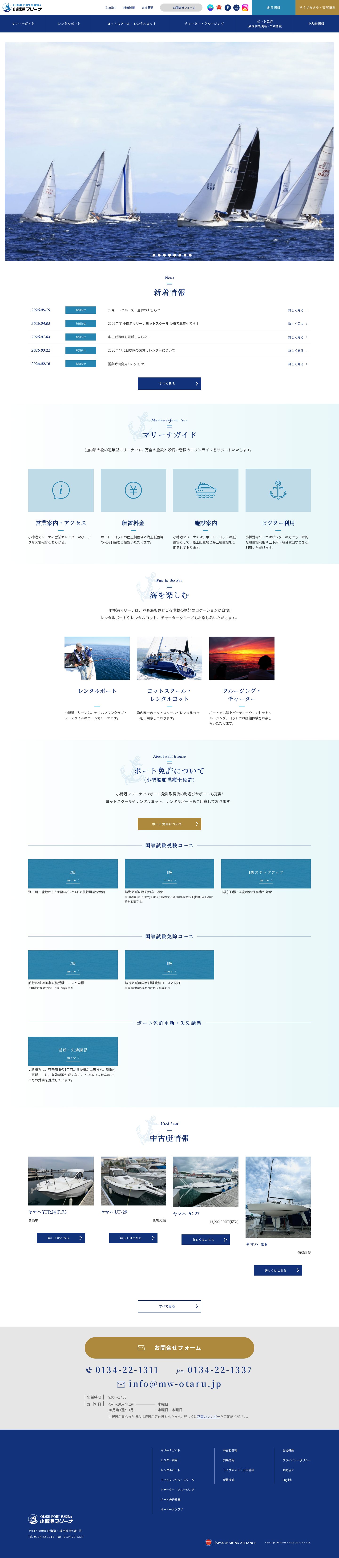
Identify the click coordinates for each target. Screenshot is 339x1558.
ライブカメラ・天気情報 (317, 7)
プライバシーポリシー (296, 1460)
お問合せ (288, 1470)
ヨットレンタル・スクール (177, 1480)
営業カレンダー (208, 1416)
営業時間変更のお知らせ (208, 363)
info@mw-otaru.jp (175, 1384)
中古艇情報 (230, 1450)
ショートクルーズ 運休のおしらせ (208, 310)
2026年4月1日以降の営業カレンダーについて (208, 350)
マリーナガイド (170, 1450)
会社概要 (147, 7)
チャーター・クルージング (177, 1489)
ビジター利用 (169, 1460)
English (110, 7)
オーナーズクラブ (172, 1509)
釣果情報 (273, 7)
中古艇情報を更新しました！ (208, 336)
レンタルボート (170, 1470)
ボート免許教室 (170, 1499)
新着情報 (129, 7)
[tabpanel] (169, 151)
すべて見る (167, 383)
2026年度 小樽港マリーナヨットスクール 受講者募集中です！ (208, 323)
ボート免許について (167, 824)
